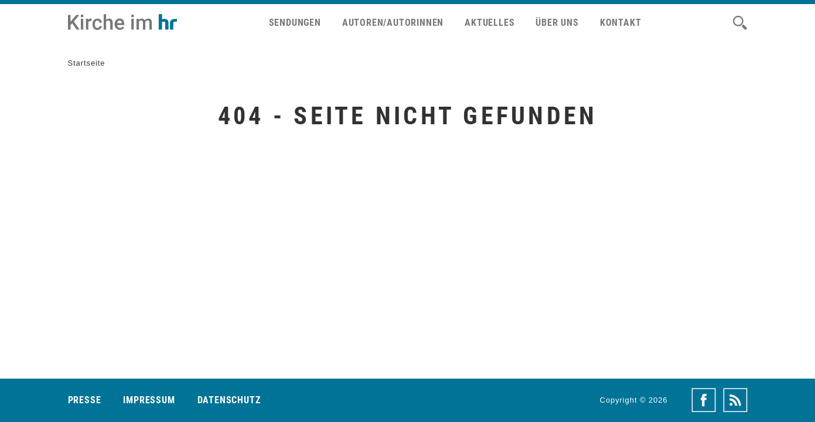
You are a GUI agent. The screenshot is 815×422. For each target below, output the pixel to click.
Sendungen (295, 22)
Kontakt (621, 22)
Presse (84, 400)
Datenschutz (229, 400)
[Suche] (740, 23)
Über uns (557, 22)
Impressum (149, 400)
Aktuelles (489, 22)
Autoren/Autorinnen (393, 22)
